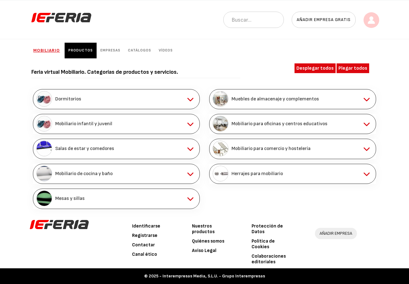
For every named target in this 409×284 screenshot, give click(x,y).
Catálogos (139, 50)
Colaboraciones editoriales (269, 259)
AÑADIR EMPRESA (336, 233)
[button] (116, 99)
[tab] (116, 99)
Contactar (143, 245)
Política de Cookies (263, 244)
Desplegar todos (315, 68)
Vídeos (166, 50)
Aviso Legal (204, 251)
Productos (80, 50)
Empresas (110, 50)
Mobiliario (46, 50)
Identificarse (146, 226)
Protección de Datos (267, 229)
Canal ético (144, 254)
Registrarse (144, 235)
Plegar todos (352, 68)
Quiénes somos (208, 241)
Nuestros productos (203, 229)
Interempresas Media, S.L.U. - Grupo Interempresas (213, 276)
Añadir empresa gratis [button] (324, 19)
